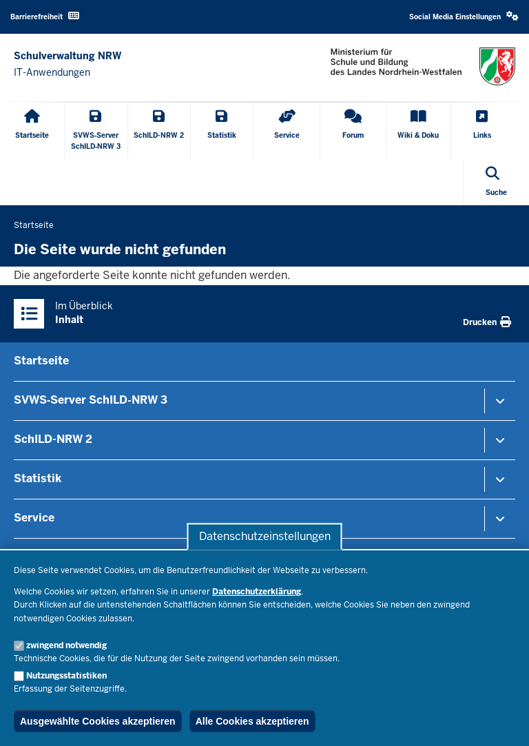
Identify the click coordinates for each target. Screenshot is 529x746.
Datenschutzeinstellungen (265, 536)
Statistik (37, 478)
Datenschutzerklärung (256, 591)
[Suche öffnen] (496, 182)
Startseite (41, 360)
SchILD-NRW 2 (53, 439)
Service (34, 517)
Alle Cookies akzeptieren (252, 721)
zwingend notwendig (66, 645)
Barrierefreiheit (44, 16)
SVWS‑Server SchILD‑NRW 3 (90, 400)
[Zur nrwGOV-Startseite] (67, 64)
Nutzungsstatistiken (66, 675)
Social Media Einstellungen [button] (464, 16)
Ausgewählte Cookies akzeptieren (98, 721)
